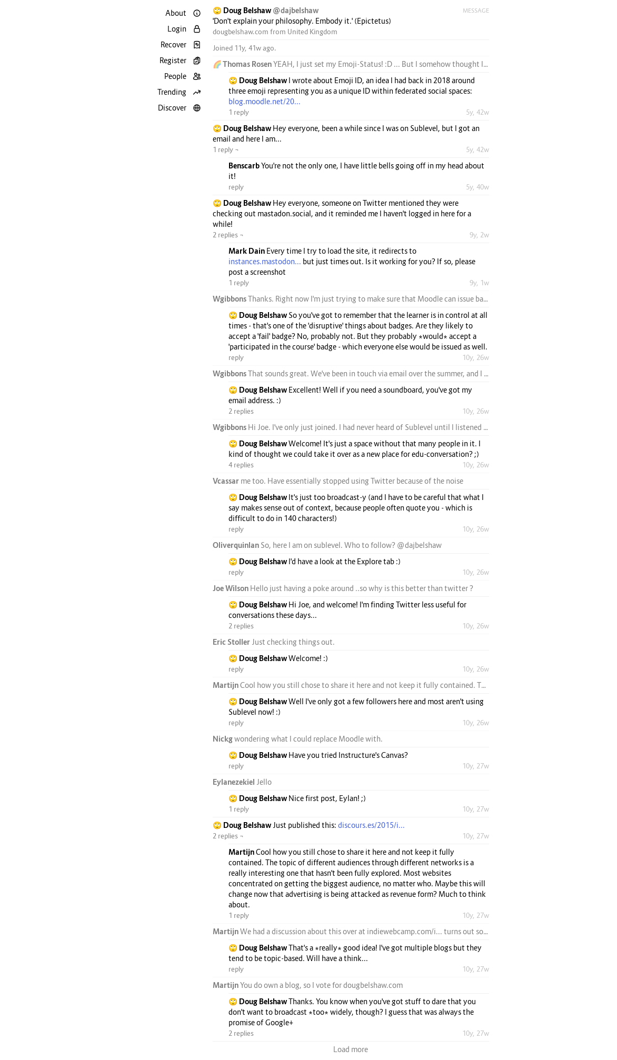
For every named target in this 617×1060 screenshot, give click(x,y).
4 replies (241, 465)
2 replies (241, 411)
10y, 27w (475, 766)
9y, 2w (479, 235)
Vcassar (227, 480)
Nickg (223, 738)
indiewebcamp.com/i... (404, 931)
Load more (350, 1049)
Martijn (226, 685)
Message (476, 10)
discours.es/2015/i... (371, 825)
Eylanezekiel (234, 781)
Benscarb (244, 165)
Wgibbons (230, 298)
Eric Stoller (232, 641)
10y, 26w (475, 357)
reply (236, 187)
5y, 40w (477, 187)
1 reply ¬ (226, 149)
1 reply (238, 112)
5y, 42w (477, 112)
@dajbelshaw (296, 10)
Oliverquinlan (237, 545)
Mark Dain (247, 250)
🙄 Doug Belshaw (243, 10)
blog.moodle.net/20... (264, 101)
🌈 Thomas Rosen (243, 63)
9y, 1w (479, 282)
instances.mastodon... (264, 261)
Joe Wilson (231, 588)
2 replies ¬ (228, 235)
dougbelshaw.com (240, 31)
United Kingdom (312, 31)
